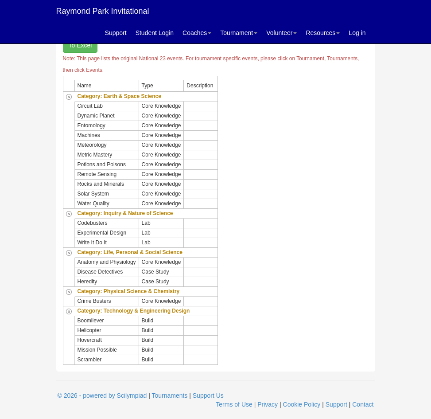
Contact (362, 404)
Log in (357, 32)
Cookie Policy (302, 404)
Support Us (208, 395)
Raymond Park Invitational (102, 11)
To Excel (80, 45)
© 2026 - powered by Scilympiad (102, 395)
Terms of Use (234, 404)
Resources (323, 32)
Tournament (238, 32)
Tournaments (169, 395)
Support (116, 32)
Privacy (267, 404)
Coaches (196, 32)
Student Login (155, 32)
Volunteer (281, 32)
